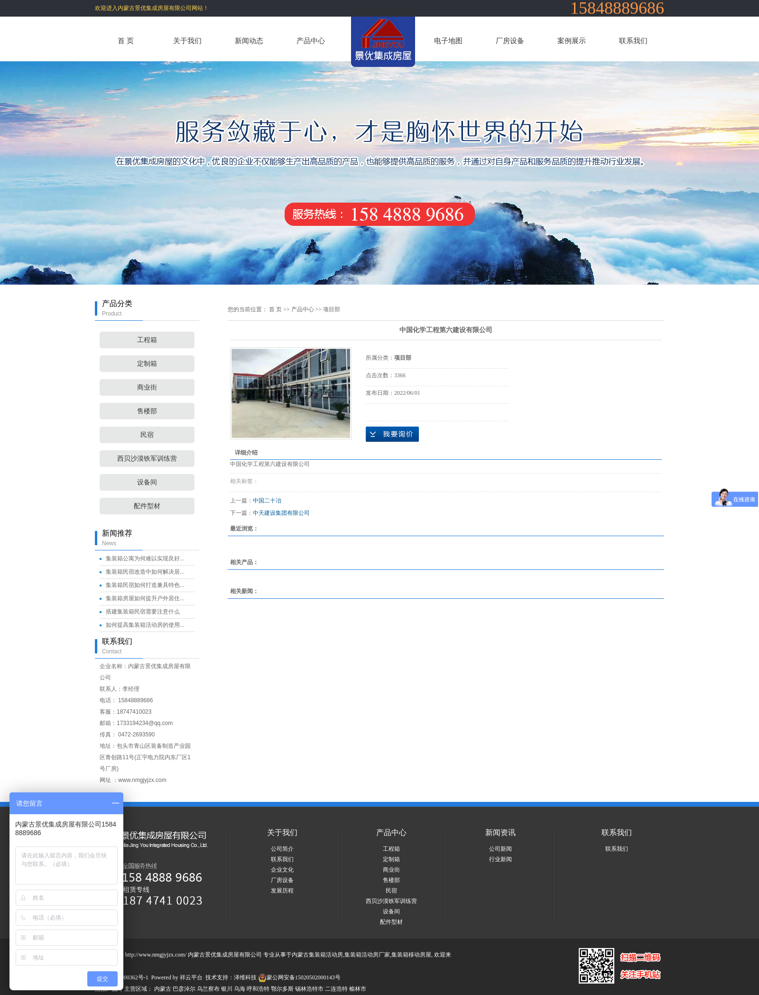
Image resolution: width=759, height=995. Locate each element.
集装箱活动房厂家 (367, 954)
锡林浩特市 (309, 989)
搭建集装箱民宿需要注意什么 (143, 611)
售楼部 (147, 411)
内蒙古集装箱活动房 (317, 954)
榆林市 (357, 989)
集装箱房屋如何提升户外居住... (145, 598)
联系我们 (633, 41)
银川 (226, 989)
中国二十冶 (267, 500)
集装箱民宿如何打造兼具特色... (145, 585)
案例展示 (571, 41)
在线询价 (392, 434)
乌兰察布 (208, 989)
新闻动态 (249, 41)
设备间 (147, 482)
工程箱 (147, 340)
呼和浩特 (258, 989)
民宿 (147, 434)
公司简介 (282, 849)
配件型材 (147, 506)
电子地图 (448, 41)
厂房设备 (510, 41)
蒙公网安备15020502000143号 (299, 977)
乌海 (239, 989)
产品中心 (310, 41)
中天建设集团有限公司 (281, 513)
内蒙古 (162, 989)
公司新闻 (500, 849)
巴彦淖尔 (184, 989)
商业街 (147, 387)
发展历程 (282, 890)
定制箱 (147, 363)
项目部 (331, 309)
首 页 (126, 41)
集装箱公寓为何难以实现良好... (145, 558)
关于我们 (187, 41)
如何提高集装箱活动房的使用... (145, 625)
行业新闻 (500, 859)
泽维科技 (245, 977)
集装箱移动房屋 (411, 954)
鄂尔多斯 (282, 989)
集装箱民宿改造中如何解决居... (145, 571)
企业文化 (282, 869)
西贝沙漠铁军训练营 (147, 458)
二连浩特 (336, 989)
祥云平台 (191, 977)
